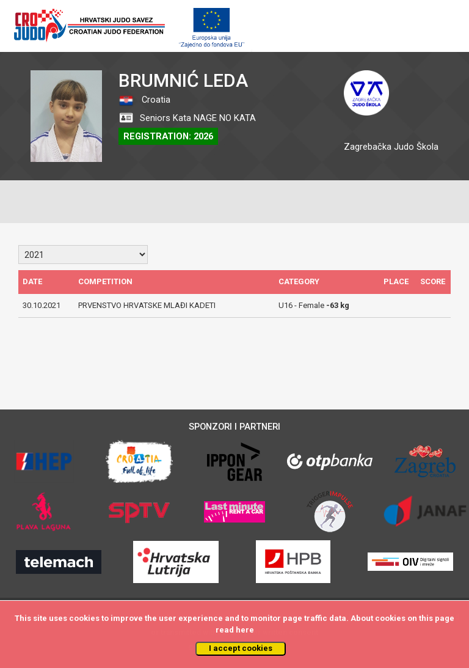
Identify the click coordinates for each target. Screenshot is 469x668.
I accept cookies (240, 648)
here (245, 629)
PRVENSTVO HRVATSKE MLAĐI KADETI (147, 305)
